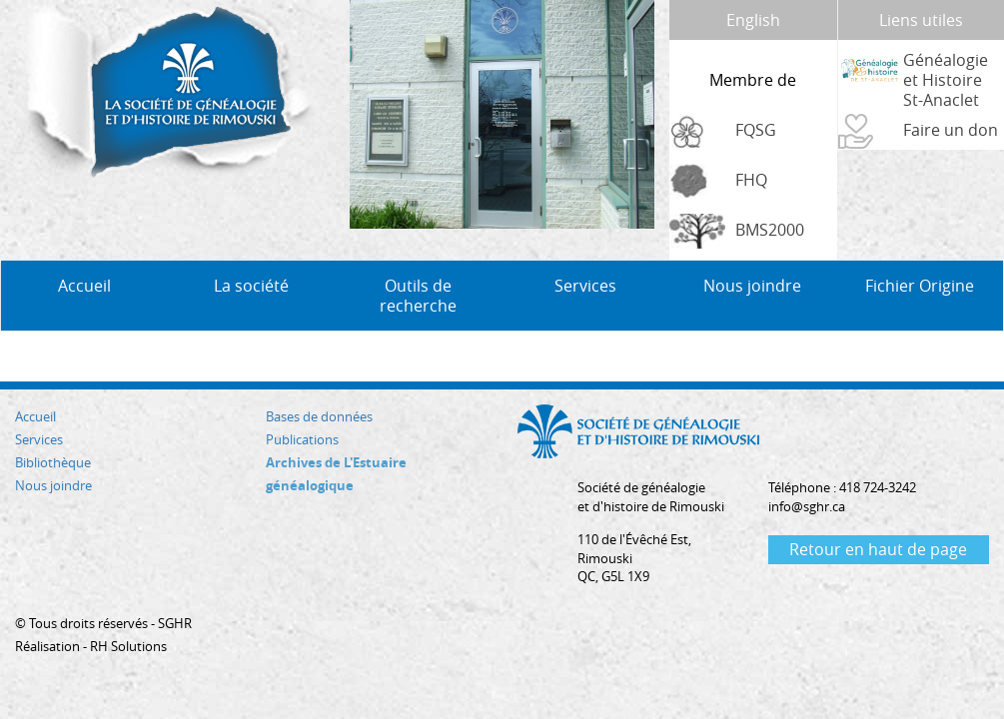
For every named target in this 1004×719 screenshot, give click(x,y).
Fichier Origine (919, 286)
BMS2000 (769, 230)
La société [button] (251, 286)
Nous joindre (752, 286)
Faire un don (950, 130)
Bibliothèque (53, 462)
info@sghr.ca (806, 506)
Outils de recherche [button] (418, 296)
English (753, 20)
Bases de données (319, 416)
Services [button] (585, 286)
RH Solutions (128, 646)
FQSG (755, 130)
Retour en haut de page (878, 549)
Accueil (84, 286)
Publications (302, 439)
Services (39, 439)
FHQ (751, 180)
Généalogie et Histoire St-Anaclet (945, 80)
